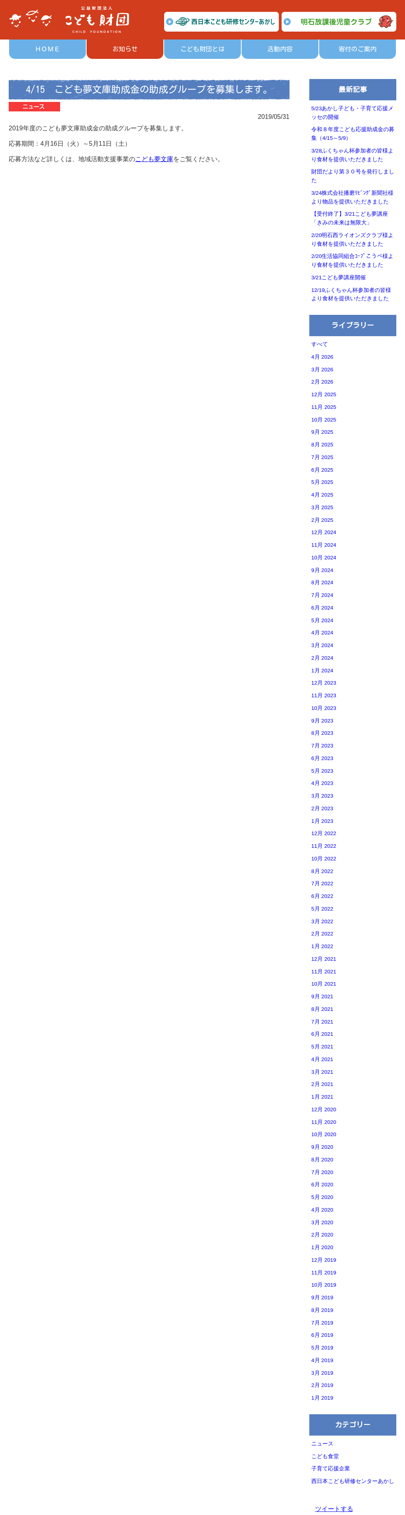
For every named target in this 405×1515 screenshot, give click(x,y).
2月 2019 (322, 1385)
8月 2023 (322, 733)
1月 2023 (322, 821)
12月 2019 (323, 1260)
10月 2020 (323, 1134)
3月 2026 (322, 370)
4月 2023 (322, 783)
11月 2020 (323, 1122)
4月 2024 (322, 633)
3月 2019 (322, 1373)
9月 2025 (322, 432)
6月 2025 (322, 470)
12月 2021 (323, 959)
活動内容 (280, 49)
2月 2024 (322, 658)
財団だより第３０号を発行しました (352, 176)
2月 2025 (322, 520)
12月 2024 (323, 532)
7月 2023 (322, 746)
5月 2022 (322, 909)
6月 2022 (322, 896)
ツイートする (334, 1509)
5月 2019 (322, 1348)
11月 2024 (323, 545)
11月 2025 (323, 407)
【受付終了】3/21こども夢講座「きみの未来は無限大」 (349, 218)
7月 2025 (322, 457)
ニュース (322, 1444)
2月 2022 (322, 934)
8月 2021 (322, 1009)
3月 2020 (322, 1222)
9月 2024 (322, 570)
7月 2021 (322, 1022)
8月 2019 (322, 1310)
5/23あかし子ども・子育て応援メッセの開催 (352, 112)
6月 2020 (322, 1185)
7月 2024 (322, 595)
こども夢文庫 (154, 159)
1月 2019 (322, 1398)
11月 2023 (323, 695)
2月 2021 (322, 1084)
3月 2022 (322, 921)
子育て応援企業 (330, 1469)
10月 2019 (323, 1285)
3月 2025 (322, 507)
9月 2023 (322, 721)
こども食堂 (325, 1456)
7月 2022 (322, 883)
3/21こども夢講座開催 (338, 277)
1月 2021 (322, 1097)
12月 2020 (323, 1109)
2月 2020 (322, 1235)
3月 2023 (322, 796)
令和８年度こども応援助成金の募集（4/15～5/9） (352, 133)
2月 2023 (322, 808)
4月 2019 (322, 1360)
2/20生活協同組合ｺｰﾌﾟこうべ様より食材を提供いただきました (352, 260)
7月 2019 (322, 1323)
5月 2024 (322, 620)
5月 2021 (322, 1047)
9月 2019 (322, 1297)
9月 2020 (322, 1147)
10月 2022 (323, 859)
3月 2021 (322, 1072)
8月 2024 (322, 582)
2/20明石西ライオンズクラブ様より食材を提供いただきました (352, 239)
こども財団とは (202, 49)
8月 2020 (322, 1160)
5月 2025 (322, 482)
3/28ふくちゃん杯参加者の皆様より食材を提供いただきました (352, 155)
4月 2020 (322, 1210)
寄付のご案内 (358, 49)
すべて (319, 344)
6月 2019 (322, 1335)
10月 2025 (323, 420)
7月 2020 (322, 1172)
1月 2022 (322, 946)
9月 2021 (322, 996)
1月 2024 (322, 671)
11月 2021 (323, 972)
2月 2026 (322, 382)
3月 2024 (322, 645)
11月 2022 (323, 846)
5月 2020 (322, 1197)
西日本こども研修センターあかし (352, 1481)
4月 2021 (322, 1059)
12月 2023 (323, 683)
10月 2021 (323, 984)
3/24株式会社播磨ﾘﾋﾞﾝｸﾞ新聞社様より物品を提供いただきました (352, 197)
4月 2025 (322, 495)
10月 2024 (323, 558)
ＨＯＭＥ (47, 49)
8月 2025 (322, 445)
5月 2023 (322, 771)
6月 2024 (322, 608)
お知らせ (125, 49)
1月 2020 (322, 1247)
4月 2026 (322, 357)
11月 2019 (323, 1273)
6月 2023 (322, 758)
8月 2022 (322, 871)
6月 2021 (322, 1034)
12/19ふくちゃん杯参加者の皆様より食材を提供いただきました (351, 294)
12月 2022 (323, 833)
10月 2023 (323, 708)
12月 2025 (323, 394)
